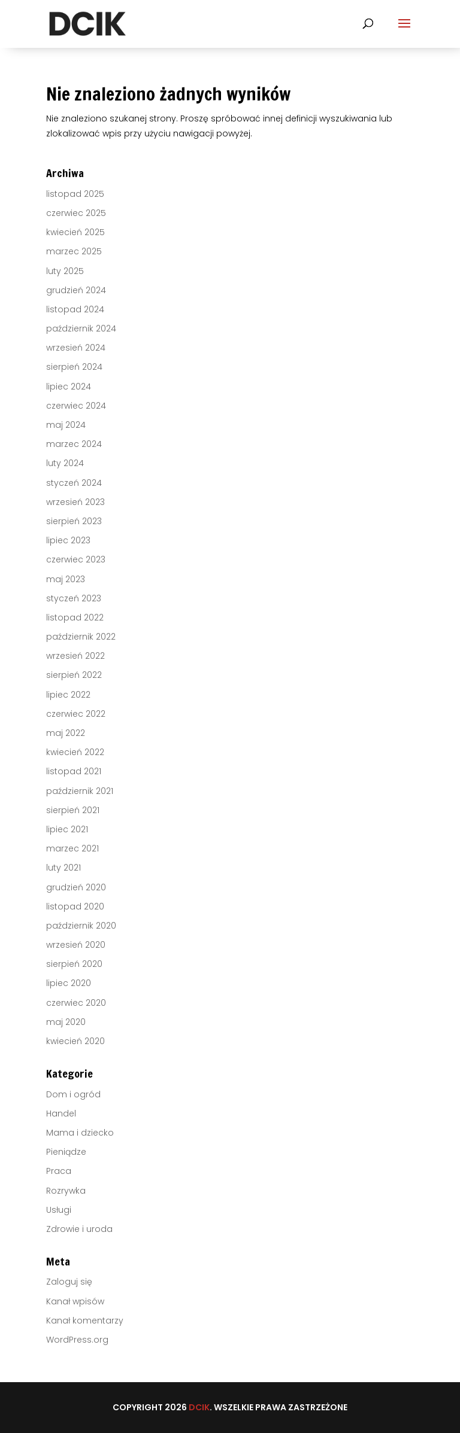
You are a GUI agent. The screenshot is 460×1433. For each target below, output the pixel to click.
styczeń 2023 (73, 598)
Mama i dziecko (80, 1133)
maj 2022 (65, 733)
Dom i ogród (73, 1094)
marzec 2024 (74, 444)
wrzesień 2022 (75, 656)
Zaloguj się (69, 1282)
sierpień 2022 (74, 675)
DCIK (199, 1407)
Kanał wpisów (75, 1301)
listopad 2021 (73, 771)
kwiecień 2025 (75, 232)
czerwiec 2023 (75, 559)
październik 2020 (81, 926)
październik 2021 (79, 791)
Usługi (58, 1210)
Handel (61, 1113)
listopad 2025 (75, 194)
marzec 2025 (74, 251)
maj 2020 (66, 1022)
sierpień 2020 (74, 964)
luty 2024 (65, 463)
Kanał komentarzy (84, 1320)
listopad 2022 (75, 617)
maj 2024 (66, 425)
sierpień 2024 (74, 367)
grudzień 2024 (76, 290)
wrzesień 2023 (75, 502)
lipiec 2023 (68, 540)
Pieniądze (66, 1152)
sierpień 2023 (74, 521)
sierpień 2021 (72, 810)
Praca (58, 1171)
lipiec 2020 (68, 983)
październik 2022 (81, 637)
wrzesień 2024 (75, 348)
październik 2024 (81, 328)
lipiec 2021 (67, 829)
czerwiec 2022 (75, 714)
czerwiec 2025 (76, 213)
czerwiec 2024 (76, 406)
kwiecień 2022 (75, 752)
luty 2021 (63, 868)
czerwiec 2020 (76, 1003)
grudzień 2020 (76, 887)
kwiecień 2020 (75, 1041)
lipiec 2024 (68, 387)
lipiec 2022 (68, 695)
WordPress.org (77, 1340)
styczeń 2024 (74, 483)
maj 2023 (65, 579)
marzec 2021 (72, 848)
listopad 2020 (75, 906)
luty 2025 (65, 271)
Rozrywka (66, 1191)
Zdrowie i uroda (79, 1229)
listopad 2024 (75, 309)
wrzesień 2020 (75, 945)
